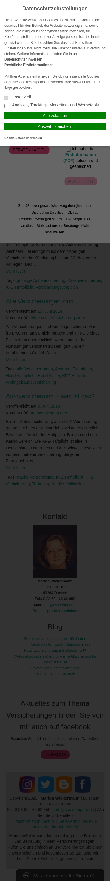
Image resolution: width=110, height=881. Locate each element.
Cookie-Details (14, 138)
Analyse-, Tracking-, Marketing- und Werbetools (51, 105)
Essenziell (17, 97)
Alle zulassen (55, 115)
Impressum (34, 138)
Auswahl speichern (55, 126)
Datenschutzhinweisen (23, 59)
